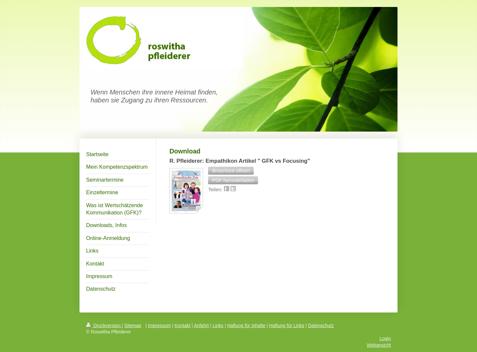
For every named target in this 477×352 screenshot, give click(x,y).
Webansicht (379, 345)
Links (218, 325)
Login (385, 338)
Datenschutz (321, 325)
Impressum (159, 325)
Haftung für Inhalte (246, 325)
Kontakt (182, 325)
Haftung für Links (286, 325)
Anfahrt (201, 325)
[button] (231, 171)
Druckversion (104, 325)
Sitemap (132, 325)
